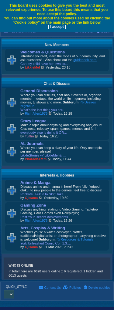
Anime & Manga (35, 182)
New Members (57, 45)
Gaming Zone (33, 205)
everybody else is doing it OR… (43, 132)
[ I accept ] (57, 27)
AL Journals (31, 143)
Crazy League (33, 121)
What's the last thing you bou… (43, 110)
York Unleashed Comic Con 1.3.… (45, 243)
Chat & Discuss (56, 84)
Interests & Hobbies (57, 175)
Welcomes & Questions (42, 52)
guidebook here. (85, 60)
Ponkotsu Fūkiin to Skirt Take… (43, 194)
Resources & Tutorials (75, 239)
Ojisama (31, 198)
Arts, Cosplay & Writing (42, 228)
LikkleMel (32, 67)
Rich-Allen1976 (36, 113)
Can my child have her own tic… (44, 64)
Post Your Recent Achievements (44, 217)
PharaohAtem (36, 159)
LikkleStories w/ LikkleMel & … (43, 155)
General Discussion (39, 91)
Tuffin (29, 136)
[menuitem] (96, 287)
